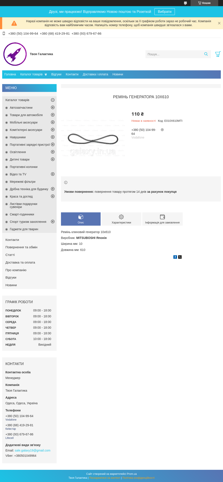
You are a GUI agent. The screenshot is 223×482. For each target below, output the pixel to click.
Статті (10, 255)
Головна (10, 74)
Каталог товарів (31, 74)
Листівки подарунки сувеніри (23, 205)
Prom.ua (132, 473)
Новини (117, 74)
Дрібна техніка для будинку (29, 189)
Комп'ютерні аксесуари (26, 130)
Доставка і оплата (95, 74)
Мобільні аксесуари (23, 122)
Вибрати (164, 12)
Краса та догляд (21, 196)
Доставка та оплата (20, 262)
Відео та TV (18, 174)
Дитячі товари (19, 159)
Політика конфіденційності (138, 477)
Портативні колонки (23, 167)
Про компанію (15, 270)
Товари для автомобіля (26, 115)
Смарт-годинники (22, 214)
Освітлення (18, 152)
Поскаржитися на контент (104, 477)
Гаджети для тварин (24, 229)
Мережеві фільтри (22, 181)
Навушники (18, 137)
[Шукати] (206, 54)
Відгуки (56, 74)
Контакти (72, 74)
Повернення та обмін (21, 247)
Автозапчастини (21, 107)
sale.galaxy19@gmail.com (33, 450)
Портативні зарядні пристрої (30, 144)
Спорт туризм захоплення (28, 221)
